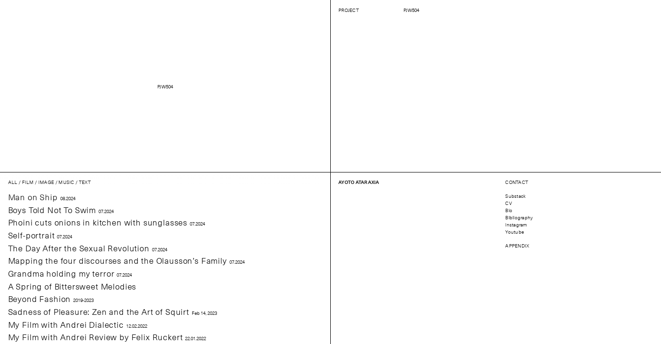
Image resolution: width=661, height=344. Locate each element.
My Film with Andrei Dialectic (77, 325)
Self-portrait (40, 235)
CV (508, 202)
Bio (508, 210)
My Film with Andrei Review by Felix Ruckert (107, 337)
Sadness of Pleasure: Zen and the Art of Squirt (112, 312)
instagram (516, 224)
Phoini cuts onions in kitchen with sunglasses (106, 222)
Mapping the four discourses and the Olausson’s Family (126, 261)
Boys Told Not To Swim (61, 210)
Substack (515, 195)
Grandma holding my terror (70, 274)
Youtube (514, 231)
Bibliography (519, 217)
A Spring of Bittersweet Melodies (72, 286)
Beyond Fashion (51, 299)
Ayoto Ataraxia (358, 181)
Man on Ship (42, 197)
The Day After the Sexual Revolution (87, 248)
